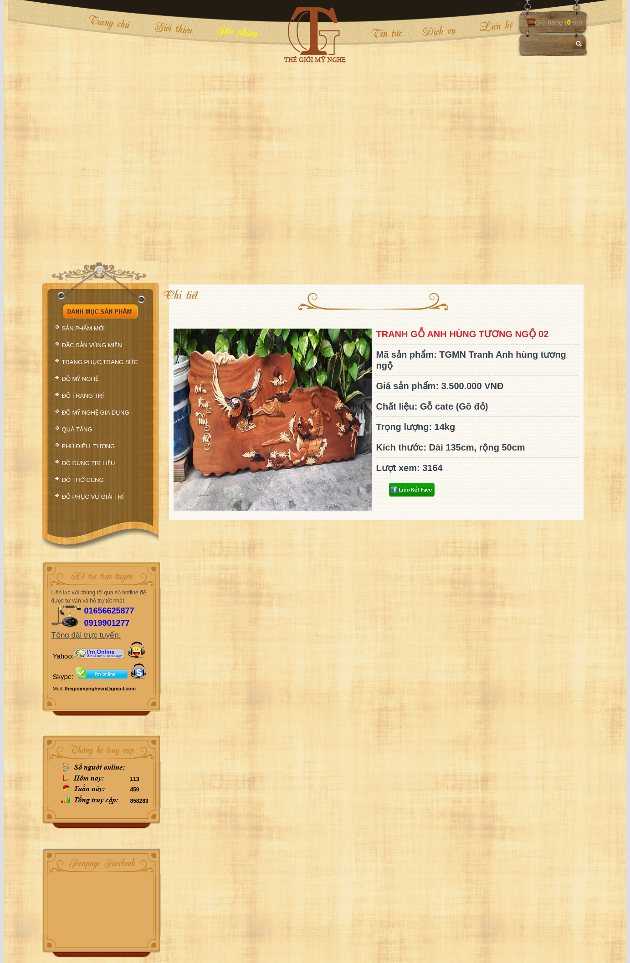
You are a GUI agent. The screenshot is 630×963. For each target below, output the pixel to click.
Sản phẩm (236, 30)
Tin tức (386, 32)
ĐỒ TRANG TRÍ (83, 395)
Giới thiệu (173, 28)
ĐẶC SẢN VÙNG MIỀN (92, 345)
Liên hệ (489, 26)
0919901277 (107, 623)
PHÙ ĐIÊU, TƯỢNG (88, 446)
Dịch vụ (439, 30)
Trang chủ (109, 22)
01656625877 (109, 610)
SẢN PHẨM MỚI (83, 328)
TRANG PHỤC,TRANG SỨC (100, 362)
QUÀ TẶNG (77, 429)
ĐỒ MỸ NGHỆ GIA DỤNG (95, 412)
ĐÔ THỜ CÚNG (83, 479)
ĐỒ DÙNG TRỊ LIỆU (88, 463)
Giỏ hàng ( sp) (558, 22)
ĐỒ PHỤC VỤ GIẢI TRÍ (93, 496)
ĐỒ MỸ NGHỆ (80, 378)
